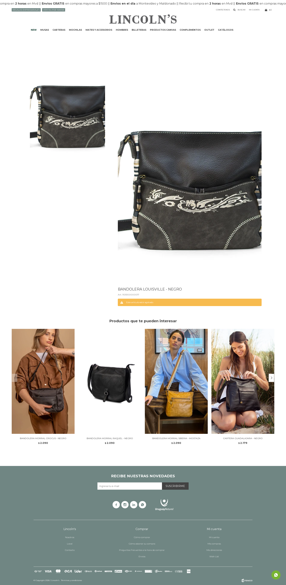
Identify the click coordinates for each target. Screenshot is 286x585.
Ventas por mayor (53, 10)
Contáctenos (223, 10)
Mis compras (214, 543)
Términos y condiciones (71, 580)
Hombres (122, 29)
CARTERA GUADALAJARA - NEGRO (243, 438)
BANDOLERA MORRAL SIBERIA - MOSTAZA (176, 438)
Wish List (214, 556)
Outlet (209, 29)
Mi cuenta (214, 537)
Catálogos (225, 29)
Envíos (142, 556)
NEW (34, 29)
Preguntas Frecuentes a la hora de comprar (142, 550)
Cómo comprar (142, 537)
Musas (44, 29)
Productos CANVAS (163, 29)
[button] (271, 378)
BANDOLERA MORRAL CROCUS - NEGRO (43, 438)
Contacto (70, 550)
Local (69, 543)
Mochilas (75, 29)
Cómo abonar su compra (142, 543)
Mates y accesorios (99, 29)
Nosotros (69, 537)
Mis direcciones (214, 550)
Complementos (190, 29)
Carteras (59, 29)
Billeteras (139, 29)
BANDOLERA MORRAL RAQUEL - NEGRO (110, 438)
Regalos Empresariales (26, 10)
